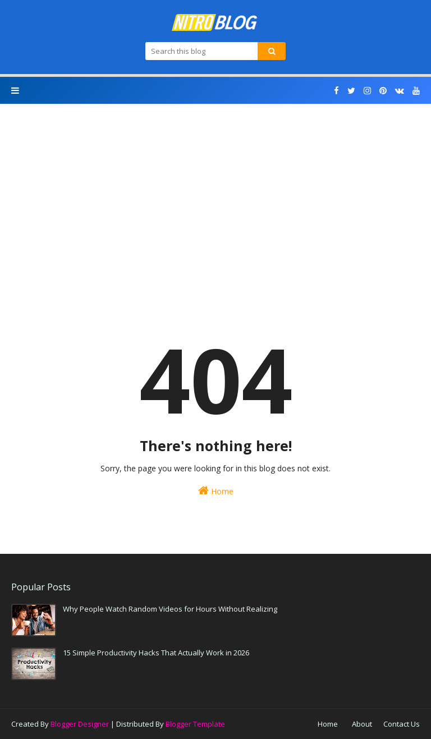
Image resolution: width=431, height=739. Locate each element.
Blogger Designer (80, 724)
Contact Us (401, 724)
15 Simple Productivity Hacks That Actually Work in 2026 (156, 653)
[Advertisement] (215, 204)
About (362, 724)
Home (215, 491)
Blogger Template (195, 724)
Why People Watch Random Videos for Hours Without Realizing (170, 609)
